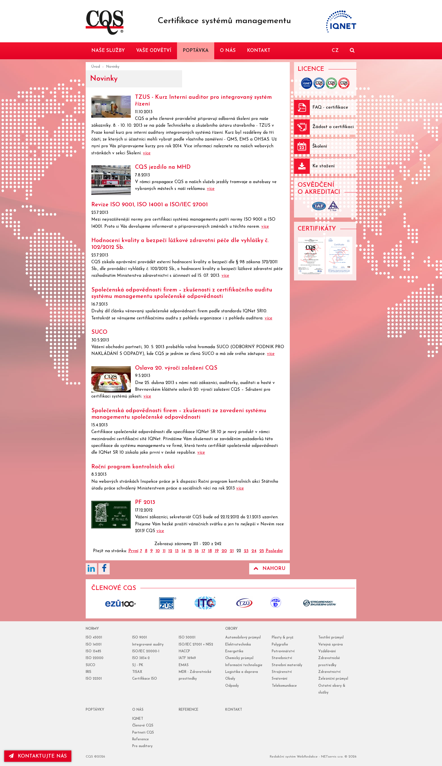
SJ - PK (137, 665)
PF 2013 (145, 502)
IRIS (88, 672)
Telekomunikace (284, 686)
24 (254, 551)
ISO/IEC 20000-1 (145, 651)
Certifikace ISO (144, 679)
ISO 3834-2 (141, 658)
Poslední (274, 551)
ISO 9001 (139, 637)
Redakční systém (283, 756)
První (133, 551)
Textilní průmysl (331, 637)
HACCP (184, 651)
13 (177, 551)
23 (246, 551)
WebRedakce (307, 756)
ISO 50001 (187, 637)
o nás (137, 710)
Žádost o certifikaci (333, 127)
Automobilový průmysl (243, 637)
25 (261, 551)
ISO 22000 (94, 658)
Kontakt (233, 710)
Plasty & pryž (282, 637)
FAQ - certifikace (330, 107)
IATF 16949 (187, 658)
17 (203, 551)
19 (217, 551)
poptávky (95, 710)
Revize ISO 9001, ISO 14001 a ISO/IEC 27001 (149, 205)
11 (164, 551)
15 (190, 551)
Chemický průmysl (239, 658)
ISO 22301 (94, 679)
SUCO (99, 332)
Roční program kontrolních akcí (132, 467)
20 (224, 551)
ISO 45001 (94, 637)
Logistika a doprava (241, 672)
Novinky (112, 67)
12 (170, 551)
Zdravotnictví (329, 672)
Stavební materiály (287, 665)
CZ (335, 50)
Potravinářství (283, 651)
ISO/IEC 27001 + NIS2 (196, 644)
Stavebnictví (282, 658)
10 (158, 551)
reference (188, 710)
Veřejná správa (330, 644)
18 (210, 551)
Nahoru (269, 568)
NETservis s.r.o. (332, 756)
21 (232, 551)
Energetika (234, 651)
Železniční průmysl (333, 679)
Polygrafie (280, 644)
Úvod (95, 67)
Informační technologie (243, 665)
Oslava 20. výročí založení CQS (176, 368)
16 (197, 551)
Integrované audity (147, 644)
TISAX (137, 672)
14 (183, 551)
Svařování (279, 679)
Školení (319, 146)
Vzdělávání (327, 651)
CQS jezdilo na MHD (163, 167)
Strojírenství (282, 672)
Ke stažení (323, 166)
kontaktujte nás (38, 756)
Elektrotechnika (238, 644)
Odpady (232, 686)
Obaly (230, 679)
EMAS (184, 665)
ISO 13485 (93, 651)
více (147, 153)
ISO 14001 (93, 644)
